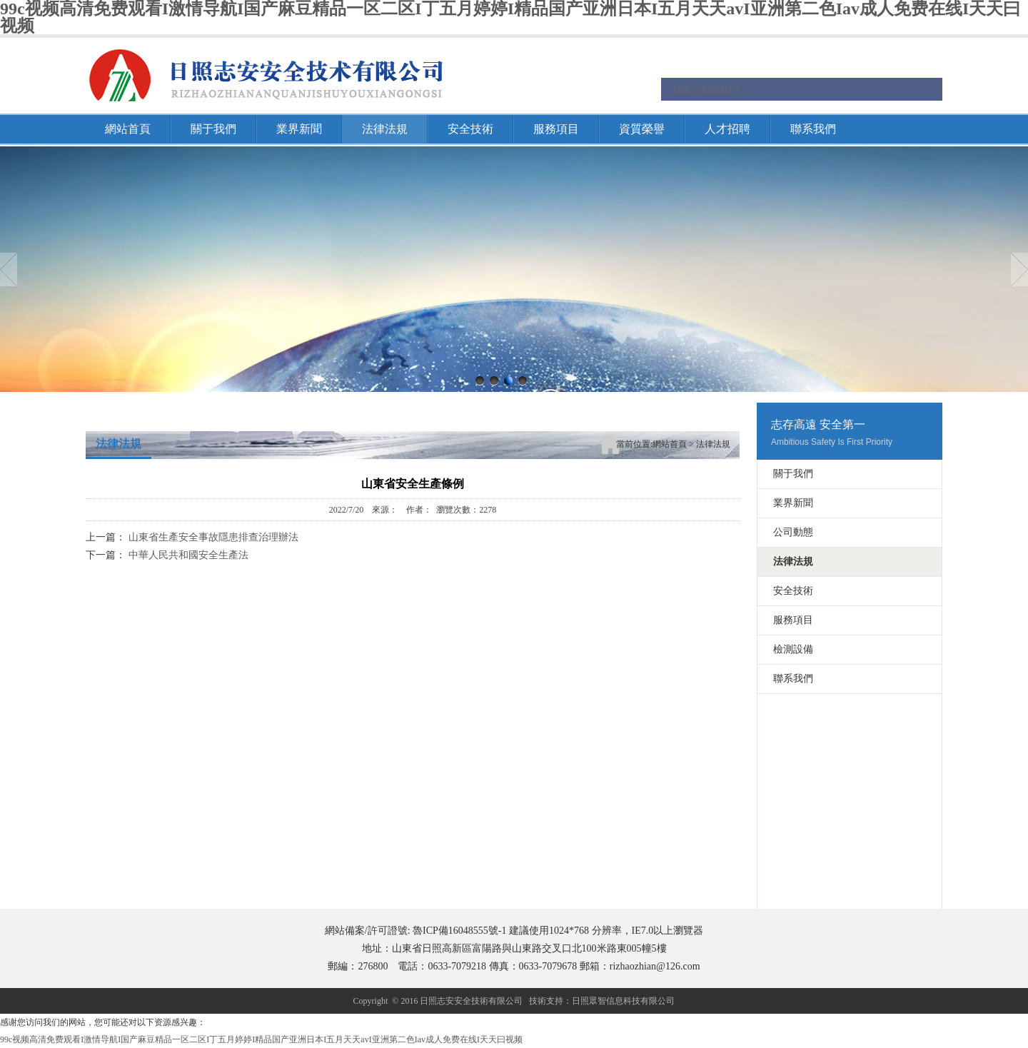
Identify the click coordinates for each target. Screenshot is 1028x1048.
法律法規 (385, 129)
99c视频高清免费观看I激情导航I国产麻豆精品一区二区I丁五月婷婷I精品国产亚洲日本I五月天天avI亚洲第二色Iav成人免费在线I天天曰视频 (261, 1039)
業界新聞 (299, 129)
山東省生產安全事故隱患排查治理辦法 (213, 537)
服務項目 (556, 129)
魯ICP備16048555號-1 (459, 930)
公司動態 (793, 532)
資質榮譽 (642, 129)
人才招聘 (727, 129)
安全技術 (470, 129)
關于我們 (213, 129)
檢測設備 (793, 649)
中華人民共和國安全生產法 (188, 555)
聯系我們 (813, 129)
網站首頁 (128, 129)
